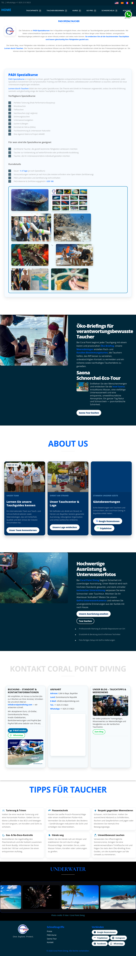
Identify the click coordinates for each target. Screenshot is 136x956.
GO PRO (91, 10)
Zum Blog (99, 731)
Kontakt (50, 942)
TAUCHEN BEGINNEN (57, 10)
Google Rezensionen (108, 521)
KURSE (77, 10)
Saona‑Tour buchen (89, 412)
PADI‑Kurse (51, 935)
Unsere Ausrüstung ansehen (93, 614)
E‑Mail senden (17, 730)
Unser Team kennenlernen (23, 530)
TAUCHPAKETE (34, 10)
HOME (6, 10)
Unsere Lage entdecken (64, 527)
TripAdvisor (104, 528)
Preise (49, 931)
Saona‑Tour (52, 938)
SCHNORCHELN (110, 10)
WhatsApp (16, 735)
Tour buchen (85, 621)
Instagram (118, 938)
